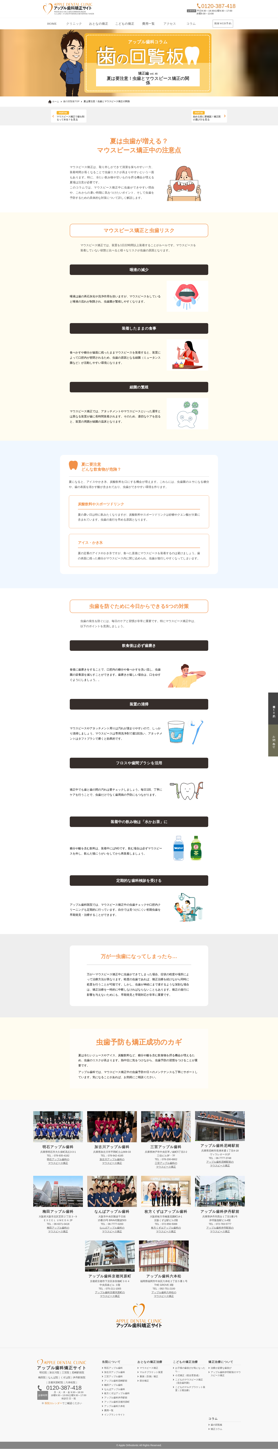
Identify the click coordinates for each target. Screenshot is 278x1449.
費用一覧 (148, 23)
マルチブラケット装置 (151, 1372)
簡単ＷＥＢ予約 (273, 708)
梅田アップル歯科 (113, 1385)
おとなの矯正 (98, 23)
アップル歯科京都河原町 (117, 1402)
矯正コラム (216, 1429)
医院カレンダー (53, 1403)
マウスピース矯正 (149, 1368)
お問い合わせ (273, 740)
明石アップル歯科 (113, 1368)
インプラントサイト (114, 1415)
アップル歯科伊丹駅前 (115, 1398)
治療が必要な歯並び (221, 1368)
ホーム (53, 101)
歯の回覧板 (216, 1425)
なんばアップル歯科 (114, 1389)
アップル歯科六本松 (114, 1406)
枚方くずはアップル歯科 (117, 1393)
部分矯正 (144, 1381)
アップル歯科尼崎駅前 (115, 1381)
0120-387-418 (63, 1388)
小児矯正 (188, 1375)
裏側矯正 (149, 1376)
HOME (52, 23)
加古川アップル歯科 (114, 1372)
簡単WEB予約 (222, 23)
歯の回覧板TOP (71, 101)
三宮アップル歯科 (113, 1376)
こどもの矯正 (124, 23)
